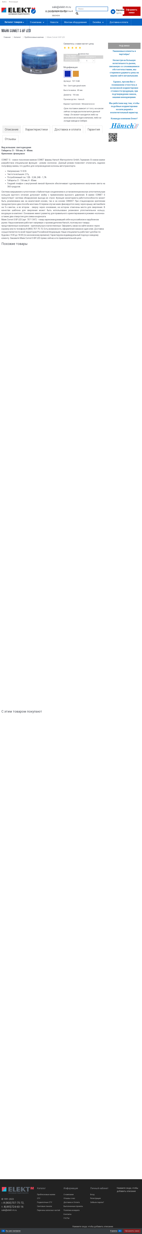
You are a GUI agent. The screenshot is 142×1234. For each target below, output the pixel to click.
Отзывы (10, 139)
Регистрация (13, 2)
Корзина (113, 1231)
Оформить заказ (131, 11)
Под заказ (124, 46)
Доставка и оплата (67, 129)
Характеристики (36, 129)
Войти (4, 2)
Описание (11, 129)
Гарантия (94, 129)
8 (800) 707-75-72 (55, 11)
